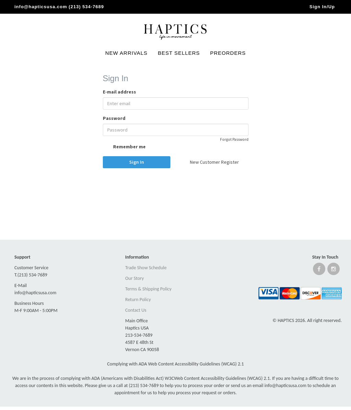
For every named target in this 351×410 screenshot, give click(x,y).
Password (114, 118)
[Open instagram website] (333, 270)
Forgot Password (234, 139)
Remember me (124, 147)
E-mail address (119, 92)
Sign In (136, 162)
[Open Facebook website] (319, 270)
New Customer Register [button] (214, 162)
